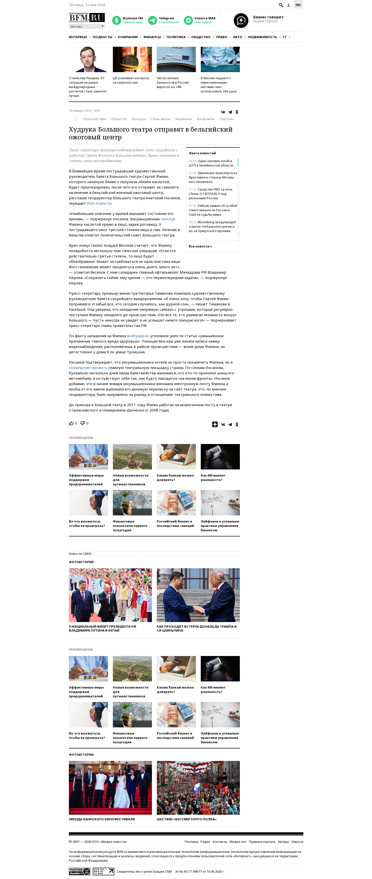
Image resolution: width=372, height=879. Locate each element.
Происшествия (94, 119)
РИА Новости (99, 203)
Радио (205, 841)
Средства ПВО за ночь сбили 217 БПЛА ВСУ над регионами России (211, 193)
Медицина (183, 119)
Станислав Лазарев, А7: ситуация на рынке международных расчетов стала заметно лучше (87, 87)
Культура (139, 119)
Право (221, 37)
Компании (128, 37)
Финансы (152, 37)
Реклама (191, 841)
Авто (237, 37)
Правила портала (262, 841)
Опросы (297, 841)
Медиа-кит (238, 841)
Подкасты (102, 37)
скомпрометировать (88, 367)
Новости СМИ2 (80, 553)
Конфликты (206, 119)
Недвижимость (262, 37)
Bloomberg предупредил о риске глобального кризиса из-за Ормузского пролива (212, 226)
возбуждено (138, 335)
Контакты (220, 841)
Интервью (78, 37)
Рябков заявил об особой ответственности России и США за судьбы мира (213, 210)
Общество (201, 37)
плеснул (168, 218)
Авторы (283, 841)
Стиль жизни (160, 119)
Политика (176, 37)
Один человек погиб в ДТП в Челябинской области (211, 163)
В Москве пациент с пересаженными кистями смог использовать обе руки (219, 84)
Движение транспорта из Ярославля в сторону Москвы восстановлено (213, 177)
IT (285, 37)
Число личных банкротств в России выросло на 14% (173, 82)
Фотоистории (81, 562)
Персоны (227, 119)
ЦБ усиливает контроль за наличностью (131, 80)
